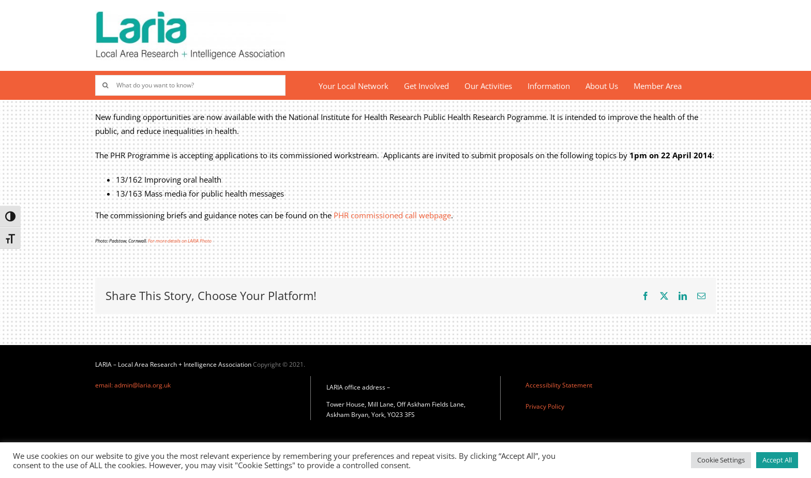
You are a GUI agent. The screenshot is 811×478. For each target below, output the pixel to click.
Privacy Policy (544, 406)
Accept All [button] (777, 460)
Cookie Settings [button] (721, 460)
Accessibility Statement (558, 385)
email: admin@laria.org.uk (133, 385)
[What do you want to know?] (190, 85)
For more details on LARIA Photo (180, 240)
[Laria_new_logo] (190, 14)
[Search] (105, 85)
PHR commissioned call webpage (392, 215)
